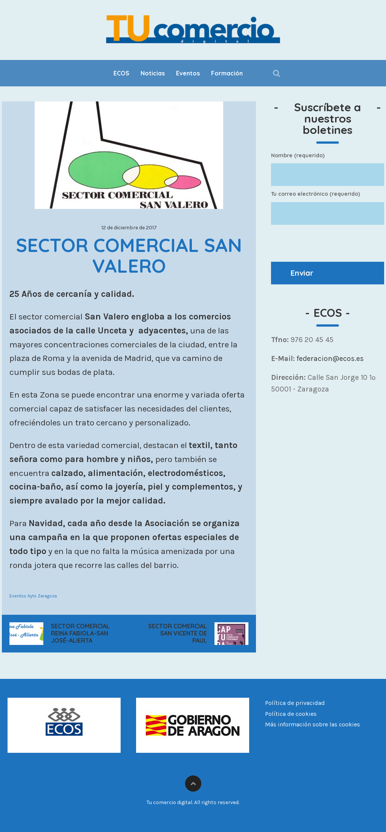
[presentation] (328, 243)
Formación (227, 73)
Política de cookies (291, 713)
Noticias (153, 73)
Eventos (188, 73)
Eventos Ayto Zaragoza (33, 596)
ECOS (121, 73)
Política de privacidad (295, 702)
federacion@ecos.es (329, 358)
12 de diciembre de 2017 (129, 227)
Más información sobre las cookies (312, 724)
